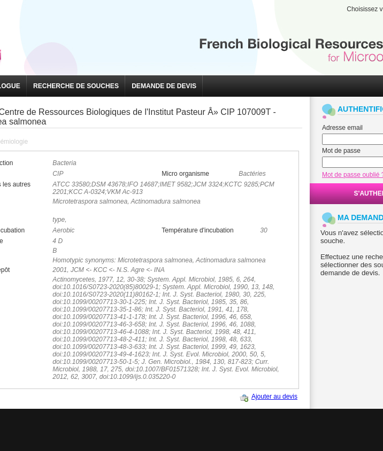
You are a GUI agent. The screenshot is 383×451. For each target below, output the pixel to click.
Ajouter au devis (274, 396)
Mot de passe (341, 150)
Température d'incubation (197, 230)
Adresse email (342, 127)
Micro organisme (185, 173)
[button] (76, 86)
